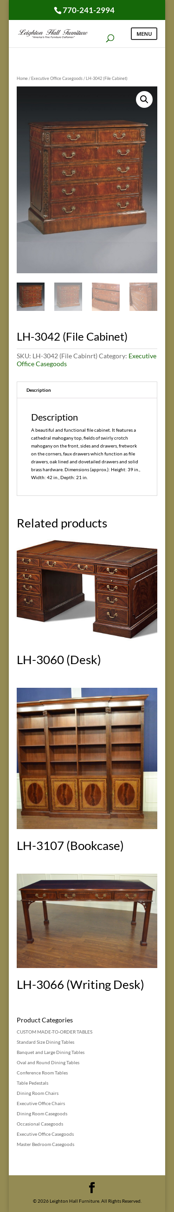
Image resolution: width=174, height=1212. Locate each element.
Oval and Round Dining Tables (48, 1062)
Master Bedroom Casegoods (45, 1144)
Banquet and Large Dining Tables (50, 1052)
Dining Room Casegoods (42, 1113)
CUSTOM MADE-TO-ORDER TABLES (54, 1031)
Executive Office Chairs (41, 1103)
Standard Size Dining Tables (45, 1042)
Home (22, 78)
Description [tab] (38, 390)
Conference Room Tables (42, 1072)
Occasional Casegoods (40, 1123)
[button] (144, 99)
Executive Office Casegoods (57, 78)
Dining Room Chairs (37, 1093)
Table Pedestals (32, 1083)
